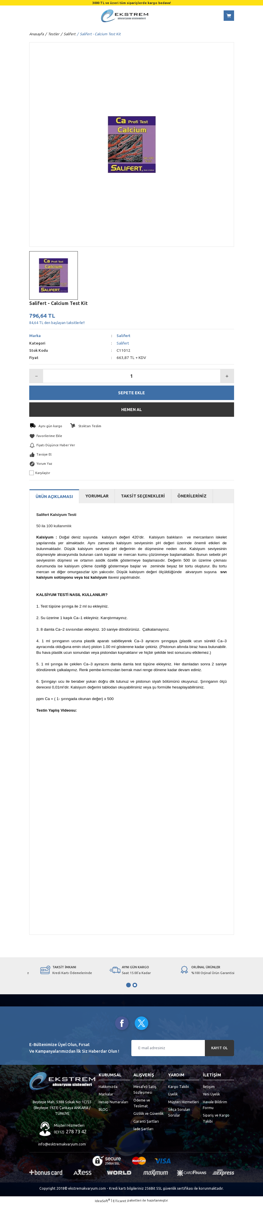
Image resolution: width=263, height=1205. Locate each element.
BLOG (103, 1110)
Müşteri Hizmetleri (183, 1102)
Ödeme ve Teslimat (141, 1103)
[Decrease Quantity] (36, 376)
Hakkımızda (108, 1087)
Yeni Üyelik (211, 1095)
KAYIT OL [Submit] (219, 1048)
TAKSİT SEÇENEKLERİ (143, 496)
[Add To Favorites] (131, 436)
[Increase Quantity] (226, 376)
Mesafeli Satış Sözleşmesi (145, 1090)
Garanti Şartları (146, 1121)
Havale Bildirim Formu (215, 1105)
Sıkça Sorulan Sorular (179, 1112)
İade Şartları (143, 1129)
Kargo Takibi (178, 1087)
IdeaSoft (102, 1201)
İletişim (209, 1087)
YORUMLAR (96, 496)
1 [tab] (128, 985)
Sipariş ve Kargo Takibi (216, 1118)
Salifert (123, 336)
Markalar (106, 1095)
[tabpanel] (62, 970)
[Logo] (124, 15)
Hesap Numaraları (113, 1102)
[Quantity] (131, 376)
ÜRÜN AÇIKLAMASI (54, 497)
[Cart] (229, 15)
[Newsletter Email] (182, 1048)
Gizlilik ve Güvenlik (148, 1114)
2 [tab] (135, 985)
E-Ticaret (119, 1201)
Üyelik (173, 1095)
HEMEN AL (131, 409)
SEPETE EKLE (131, 392)
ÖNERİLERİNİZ (192, 496)
